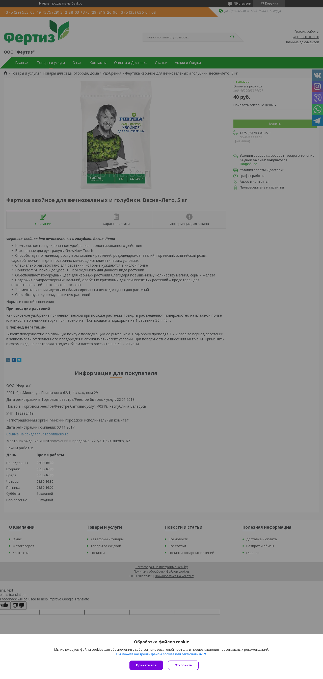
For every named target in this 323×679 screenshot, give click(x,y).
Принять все (146, 665)
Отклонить (183, 665)
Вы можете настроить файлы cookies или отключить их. (159, 654)
